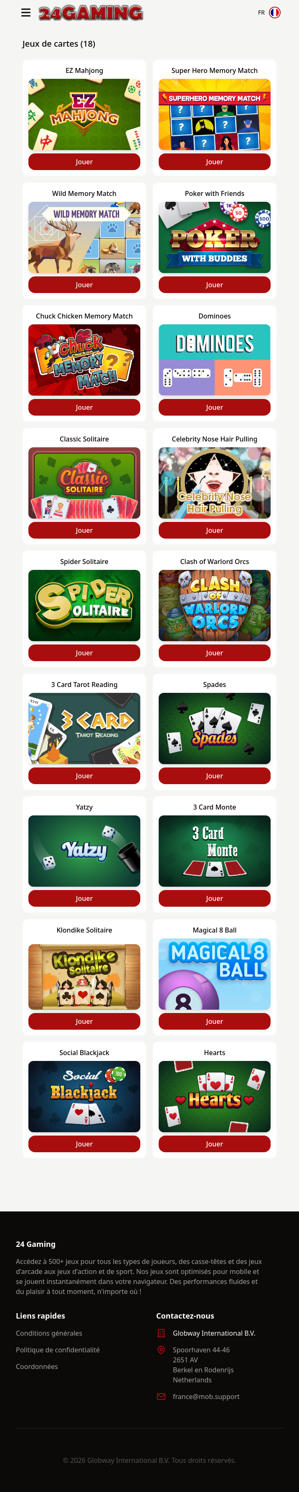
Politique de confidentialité (58, 1349)
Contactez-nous (185, 1316)
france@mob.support (206, 1396)
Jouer (84, 161)
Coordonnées (37, 1366)
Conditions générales (49, 1333)
